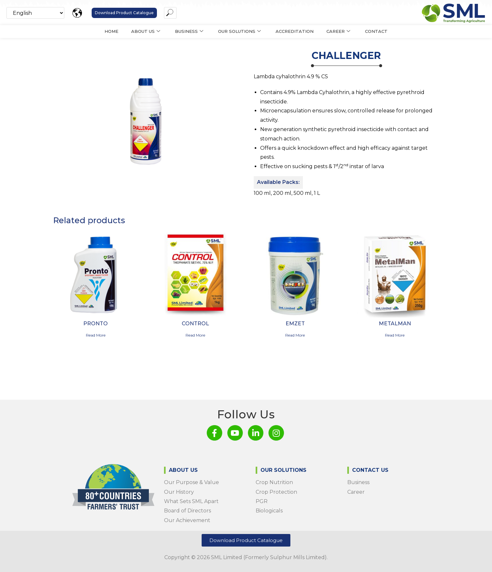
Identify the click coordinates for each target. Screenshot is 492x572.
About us (145, 31)
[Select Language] (35, 13)
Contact (376, 31)
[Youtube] (235, 433)
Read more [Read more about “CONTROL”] (195, 335)
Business (189, 31)
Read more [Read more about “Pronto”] (95, 335)
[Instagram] (276, 433)
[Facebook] (214, 433)
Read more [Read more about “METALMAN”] (395, 335)
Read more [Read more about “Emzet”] (295, 335)
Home (111, 31)
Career (338, 31)
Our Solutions (239, 31)
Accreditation (295, 31)
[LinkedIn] (256, 433)
